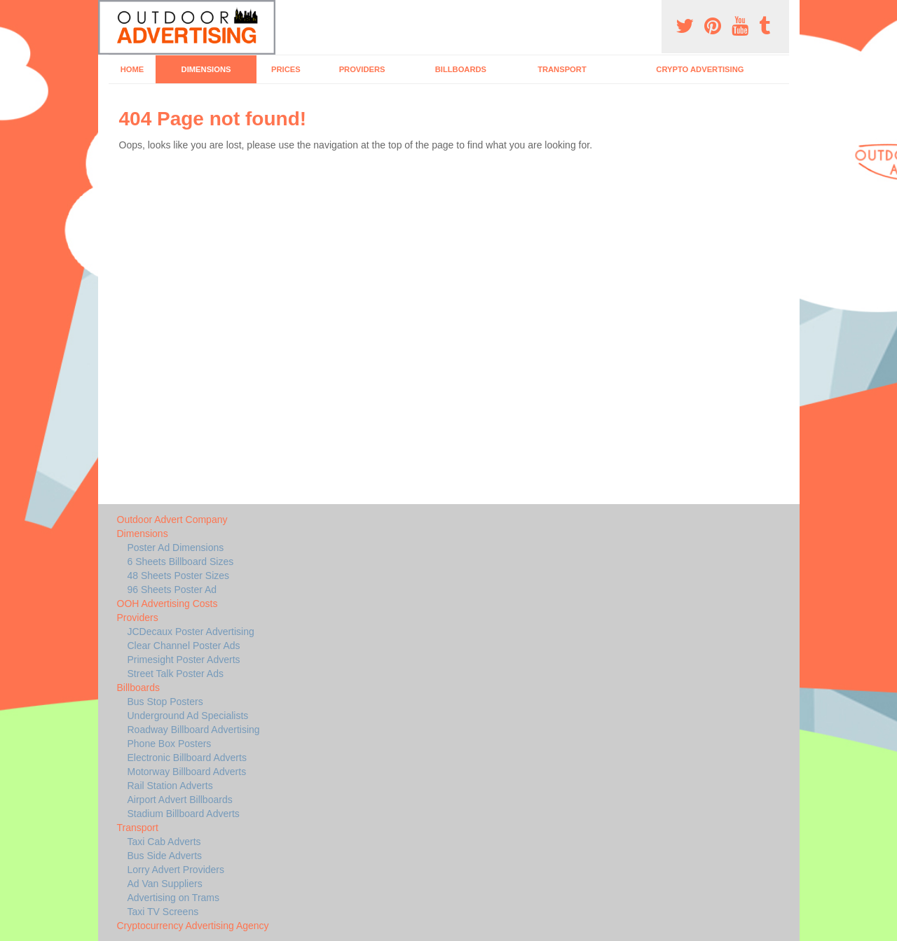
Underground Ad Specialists (188, 715)
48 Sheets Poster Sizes (179, 575)
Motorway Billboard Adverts (187, 771)
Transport (562, 69)
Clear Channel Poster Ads (184, 645)
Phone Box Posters (170, 743)
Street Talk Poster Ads (176, 673)
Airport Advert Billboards (180, 799)
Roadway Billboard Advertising (194, 729)
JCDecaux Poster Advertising (191, 631)
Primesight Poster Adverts (184, 659)
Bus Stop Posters (165, 701)
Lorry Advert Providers (176, 869)
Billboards (460, 69)
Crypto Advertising (700, 69)
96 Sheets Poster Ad (172, 589)
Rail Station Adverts (170, 785)
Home (132, 69)
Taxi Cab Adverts (164, 841)
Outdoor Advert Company (172, 519)
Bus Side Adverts (165, 855)
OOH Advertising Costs (167, 603)
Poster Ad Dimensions (176, 547)
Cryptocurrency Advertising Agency (193, 925)
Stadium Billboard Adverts (184, 813)
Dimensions (206, 69)
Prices (286, 69)
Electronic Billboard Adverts (187, 757)
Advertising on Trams (174, 897)
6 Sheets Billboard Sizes (181, 561)
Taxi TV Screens (163, 911)
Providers (362, 69)
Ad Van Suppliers (165, 883)
